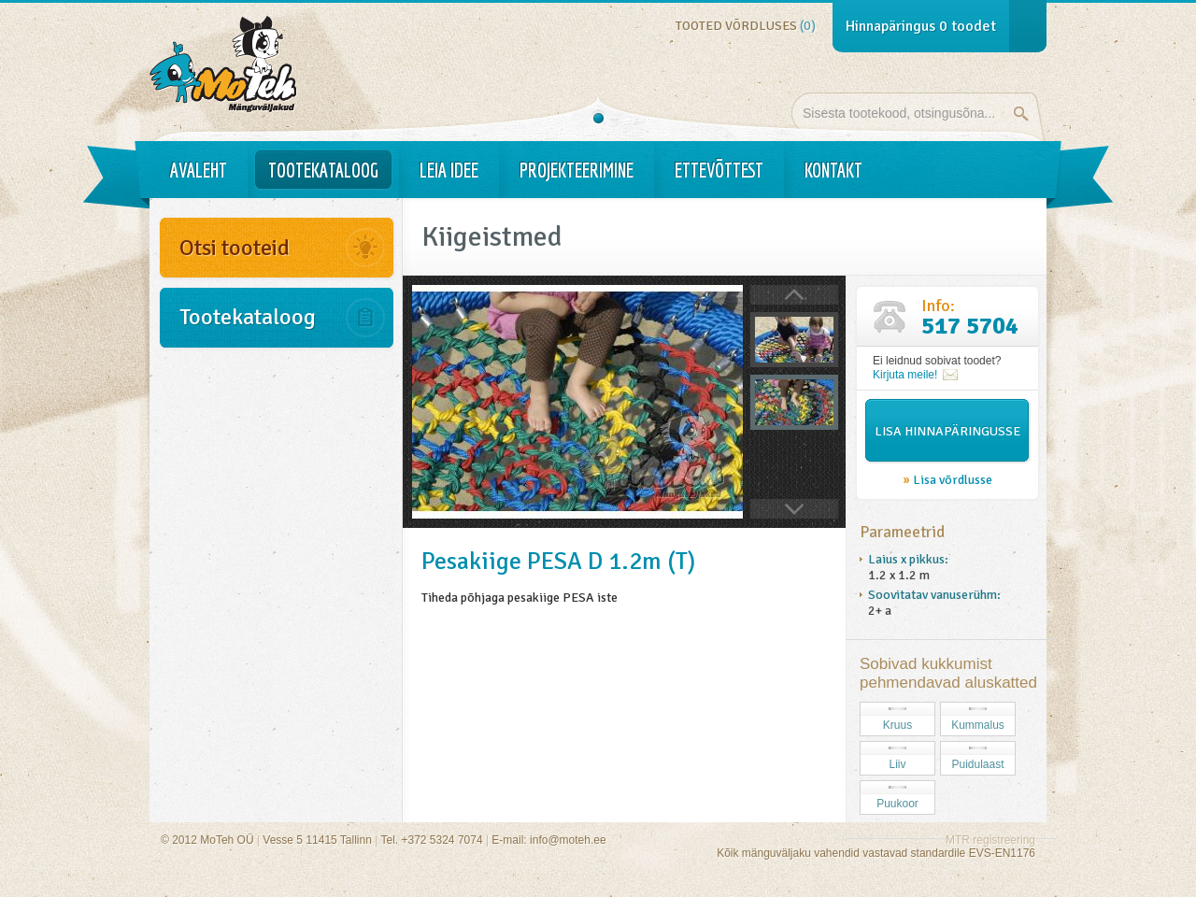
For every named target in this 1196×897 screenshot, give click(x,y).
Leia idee (449, 170)
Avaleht (198, 170)
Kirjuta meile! (905, 374)
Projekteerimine (577, 170)
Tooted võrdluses (746, 26)
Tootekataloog (323, 170)
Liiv (897, 764)
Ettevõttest (719, 170)
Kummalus (977, 725)
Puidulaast (977, 764)
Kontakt (833, 170)
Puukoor (897, 803)
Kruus (897, 725)
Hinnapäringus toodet (921, 26)
